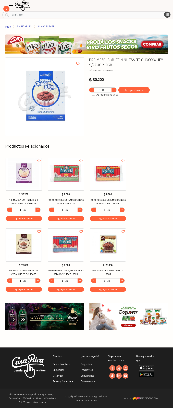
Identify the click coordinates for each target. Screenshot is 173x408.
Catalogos (58, 375)
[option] (44, 96)
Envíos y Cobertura (63, 381)
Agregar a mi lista (44, 59)
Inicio (8, 26)
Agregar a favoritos (23, 157)
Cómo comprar (88, 381)
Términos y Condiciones (34, 402)
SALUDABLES (24, 26)
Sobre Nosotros (61, 364)
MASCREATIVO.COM (145, 398)
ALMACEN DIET (46, 26)
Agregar (24, 218)
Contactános (87, 375)
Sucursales (58, 369)
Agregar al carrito (134, 90)
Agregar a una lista (105, 94)
